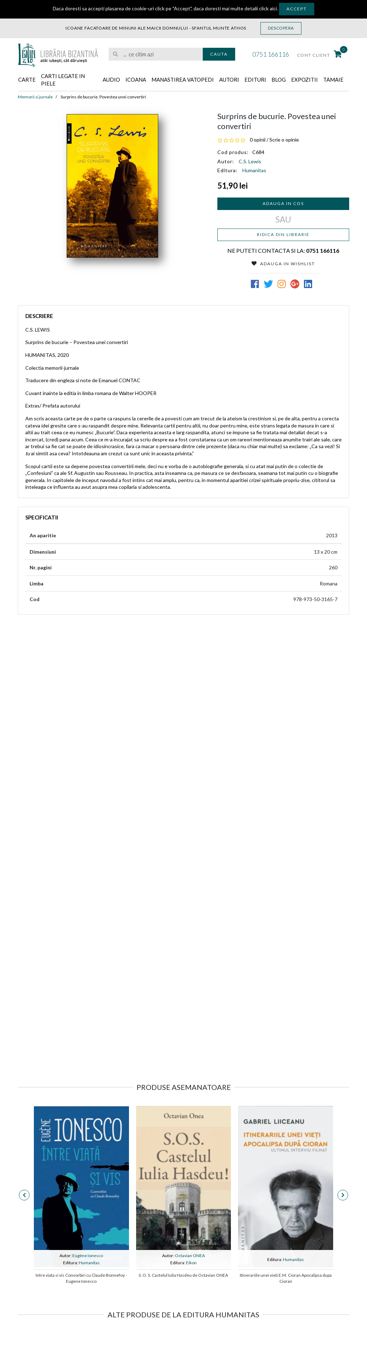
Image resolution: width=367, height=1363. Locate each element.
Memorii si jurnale (35, 96)
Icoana (135, 79)
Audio (111, 79)
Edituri (255, 79)
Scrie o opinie (284, 140)
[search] (156, 54)
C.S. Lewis (250, 161)
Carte (27, 79)
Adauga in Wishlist (283, 263)
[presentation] (24, 1195)
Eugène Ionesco (87, 1255)
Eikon (191, 1262)
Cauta (219, 54)
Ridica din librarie (283, 234)
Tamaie (333, 79)
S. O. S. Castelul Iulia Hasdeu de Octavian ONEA (183, 1275)
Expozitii (304, 79)
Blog (279, 79)
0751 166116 (270, 54)
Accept (296, 8)
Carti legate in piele (63, 80)
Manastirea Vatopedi (182, 79)
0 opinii (257, 140)
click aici (268, 8)
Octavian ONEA (190, 1255)
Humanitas (254, 170)
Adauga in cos (283, 203)
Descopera (281, 28)
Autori (229, 79)
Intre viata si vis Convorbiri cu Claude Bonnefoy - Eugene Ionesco (81, 1278)
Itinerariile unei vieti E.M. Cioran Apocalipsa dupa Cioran (286, 1278)
